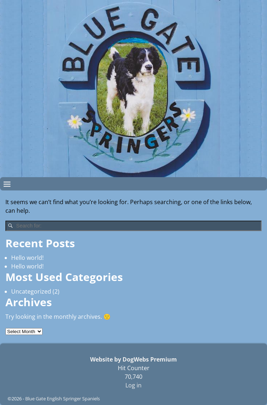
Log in (133, 385)
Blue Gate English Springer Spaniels (62, 398)
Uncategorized (31, 291)
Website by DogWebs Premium (133, 359)
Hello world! (27, 258)
